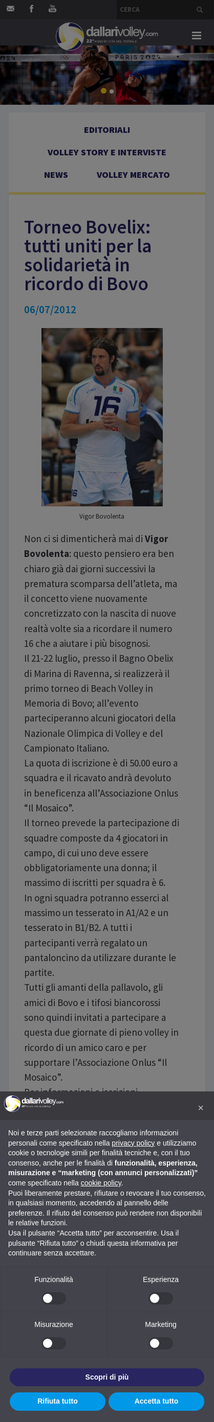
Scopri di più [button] (107, 1377)
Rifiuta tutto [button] (57, 1401)
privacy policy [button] (133, 1143)
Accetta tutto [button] (157, 1401)
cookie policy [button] (101, 1183)
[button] (200, 1108)
